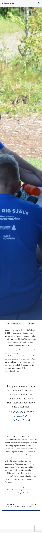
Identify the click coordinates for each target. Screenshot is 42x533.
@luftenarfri (24, 493)
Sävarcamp (8, 3)
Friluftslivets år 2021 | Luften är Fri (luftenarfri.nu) (21, 416)
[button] (15, 323)
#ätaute (13, 493)
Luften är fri (20, 330)
